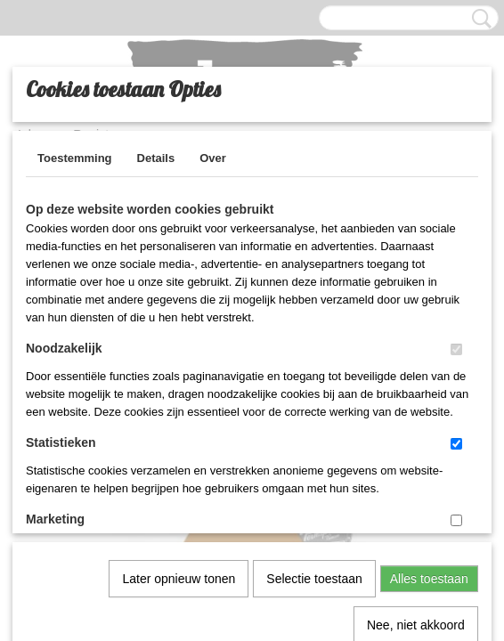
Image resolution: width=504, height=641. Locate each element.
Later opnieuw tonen (178, 394)
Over (212, 158)
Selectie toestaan (314, 394)
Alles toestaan (429, 394)
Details (156, 158)
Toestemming (74, 158)
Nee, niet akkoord (416, 441)
